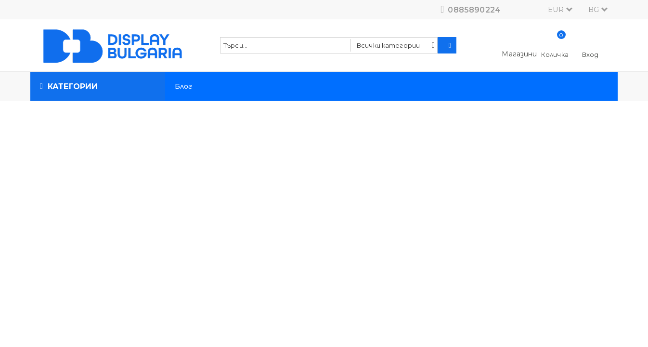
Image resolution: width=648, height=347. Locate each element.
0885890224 (474, 9)
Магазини (519, 54)
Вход (590, 54)
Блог (184, 86)
